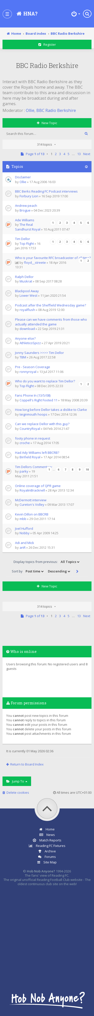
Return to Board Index (25, 764)
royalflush (27, 309)
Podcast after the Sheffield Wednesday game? (50, 305)
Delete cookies (16, 792)
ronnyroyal (28, 371)
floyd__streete (35, 262)
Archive (47, 851)
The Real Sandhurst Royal (27, 227)
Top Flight (27, 243)
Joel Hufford (24, 528)
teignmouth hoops (33, 414)
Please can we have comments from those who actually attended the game (51, 321)
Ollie (30, 110)
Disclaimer (23, 177)
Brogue (25, 210)
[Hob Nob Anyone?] (27, 13)
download (27, 328)
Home (47, 829)
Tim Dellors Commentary (33, 467)
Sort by (28, 571)
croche (25, 443)
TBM (23, 357)
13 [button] (79, 154)
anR (23, 547)
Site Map (47, 862)
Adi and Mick (24, 542)
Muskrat (26, 281)
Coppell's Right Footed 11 (38, 400)
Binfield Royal (30, 457)
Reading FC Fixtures (47, 845)
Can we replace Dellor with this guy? (42, 424)
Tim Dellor (22, 239)
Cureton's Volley (32, 504)
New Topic (47, 123)
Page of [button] (33, 154)
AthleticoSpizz (30, 343)
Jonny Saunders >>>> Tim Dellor (39, 352)
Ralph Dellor (24, 276)
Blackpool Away (27, 291)
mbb (23, 518)
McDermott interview (30, 500)
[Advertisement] (47, 936)
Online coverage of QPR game (38, 486)
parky (24, 471)
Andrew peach (26, 205)
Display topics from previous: (47, 562)
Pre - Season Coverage (32, 367)
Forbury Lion (29, 196)
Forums (47, 856)
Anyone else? (25, 338)
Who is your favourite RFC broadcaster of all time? (53, 257)
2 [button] (56, 154)
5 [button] (68, 154)
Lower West (28, 295)
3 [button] (60, 154)
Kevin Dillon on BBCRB (31, 514)
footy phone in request (32, 438)
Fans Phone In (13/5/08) (32, 395)
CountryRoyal (30, 428)
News (47, 834)
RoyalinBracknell (32, 490)
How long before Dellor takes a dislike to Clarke (51, 409)
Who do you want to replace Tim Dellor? (45, 381)
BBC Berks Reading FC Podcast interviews (46, 191)
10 (87, 469)
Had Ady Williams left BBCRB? (37, 452)
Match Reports (47, 840)
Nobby (25, 533)
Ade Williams (24, 220)
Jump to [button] (16, 781)
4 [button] (64, 154)
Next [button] (86, 154)
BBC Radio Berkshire (47, 65)
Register (47, 44)
